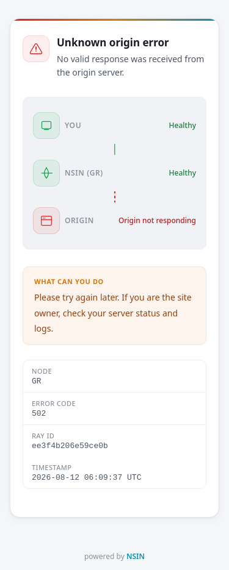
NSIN (135, 556)
